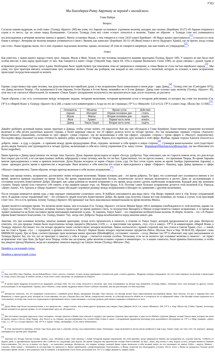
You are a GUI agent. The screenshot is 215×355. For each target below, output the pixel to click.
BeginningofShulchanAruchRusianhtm (166, 146)
